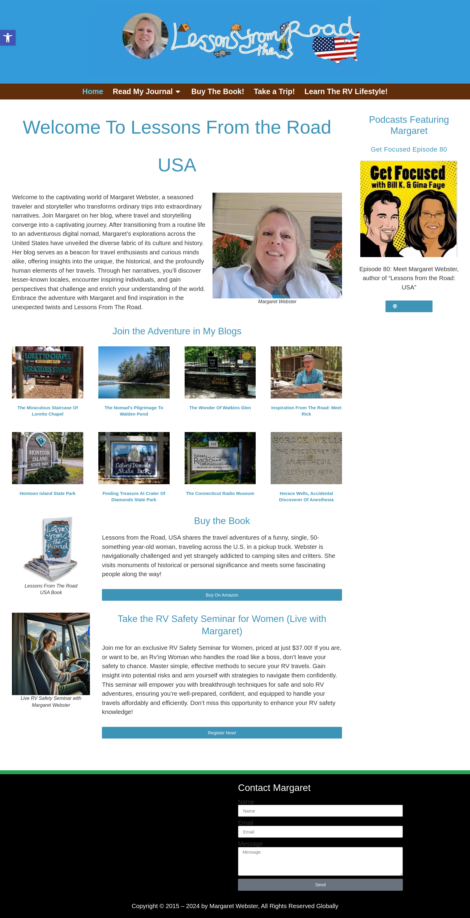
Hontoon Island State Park (48, 493)
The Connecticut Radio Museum (220, 493)
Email (245, 823)
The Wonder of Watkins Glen (220, 407)
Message (250, 844)
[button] (8, 38)
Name (246, 802)
